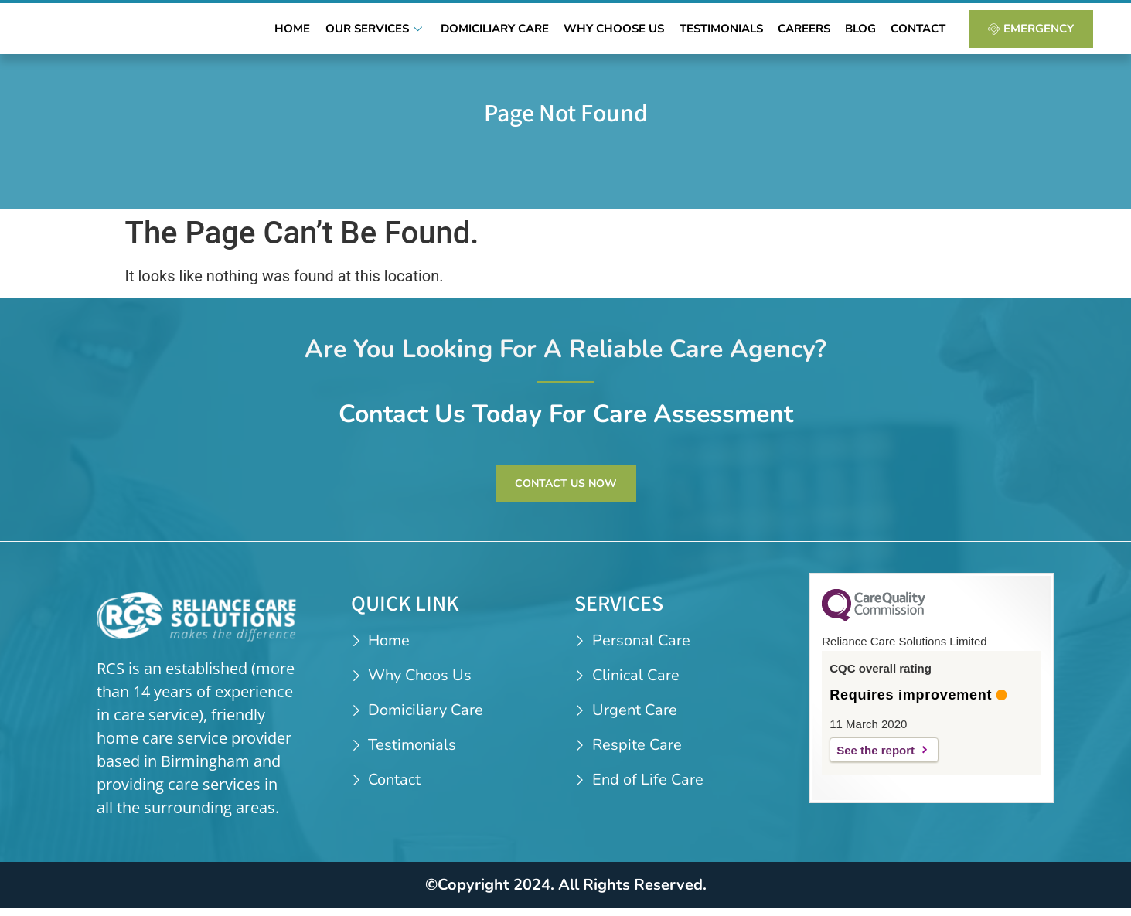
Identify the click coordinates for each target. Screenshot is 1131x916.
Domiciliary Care (517, 32)
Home (323, 32)
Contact (920, 32)
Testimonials (735, 32)
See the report (875, 758)
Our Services (402, 32)
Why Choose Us (632, 32)
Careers (814, 32)
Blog (866, 32)
